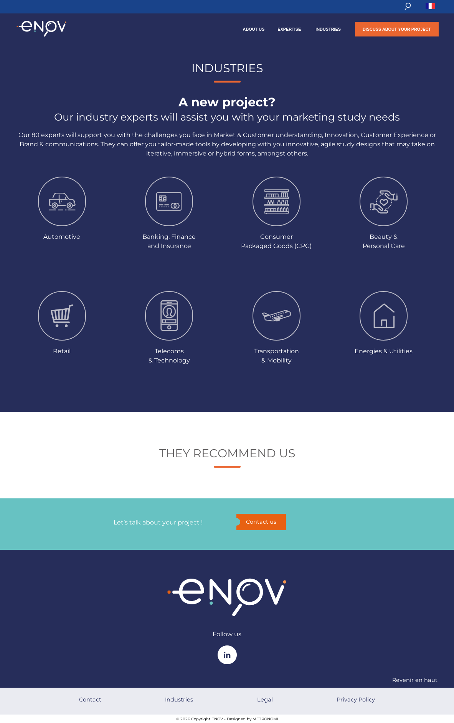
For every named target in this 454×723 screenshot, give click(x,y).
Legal (265, 699)
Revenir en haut (414, 680)
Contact (90, 699)
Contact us (256, 522)
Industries (328, 29)
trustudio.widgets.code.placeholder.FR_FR (227, 490)
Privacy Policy (356, 699)
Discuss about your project (397, 29)
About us (254, 29)
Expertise (289, 29)
